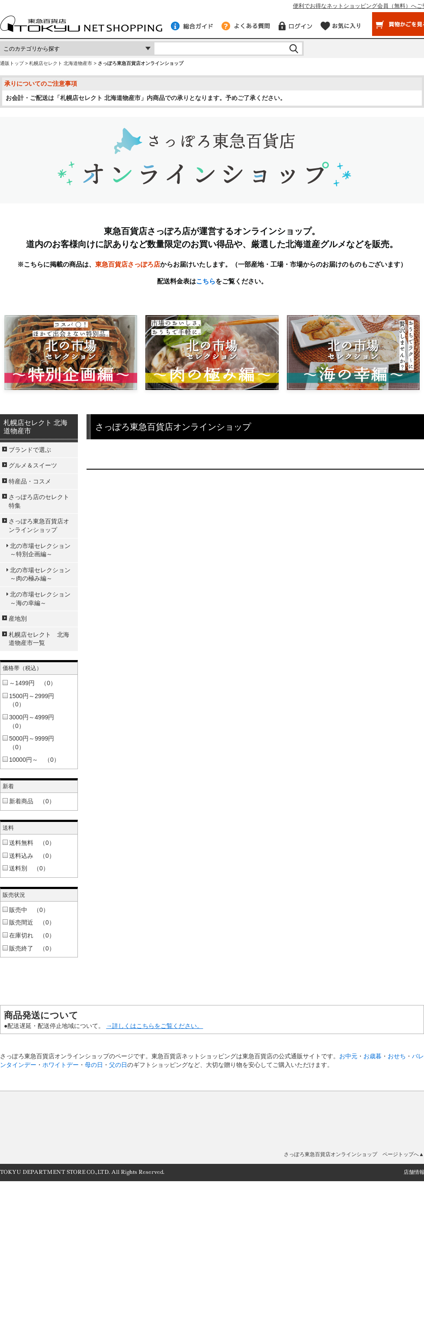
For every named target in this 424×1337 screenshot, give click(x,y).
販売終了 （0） (32, 948)
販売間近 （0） (32, 922)
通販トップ (12, 63)
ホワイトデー (60, 1064)
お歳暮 (372, 1056)
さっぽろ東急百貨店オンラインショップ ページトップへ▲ (354, 1154)
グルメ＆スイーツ (33, 465)
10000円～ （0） (34, 759)
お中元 (348, 1056)
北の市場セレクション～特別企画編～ (40, 550)
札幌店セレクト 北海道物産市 (60, 63)
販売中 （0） (29, 909)
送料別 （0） (29, 868)
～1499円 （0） (32, 683)
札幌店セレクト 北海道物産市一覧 (39, 639)
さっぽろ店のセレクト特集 (39, 501)
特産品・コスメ (30, 481)
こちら (205, 281)
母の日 (94, 1064)
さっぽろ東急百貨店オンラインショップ (39, 525)
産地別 (18, 618)
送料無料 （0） (32, 842)
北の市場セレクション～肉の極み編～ (40, 574)
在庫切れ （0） (32, 935)
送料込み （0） (32, 855)
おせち (397, 1056)
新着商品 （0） (32, 801)
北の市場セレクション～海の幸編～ (40, 598)
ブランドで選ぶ (30, 449)
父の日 (118, 1064)
